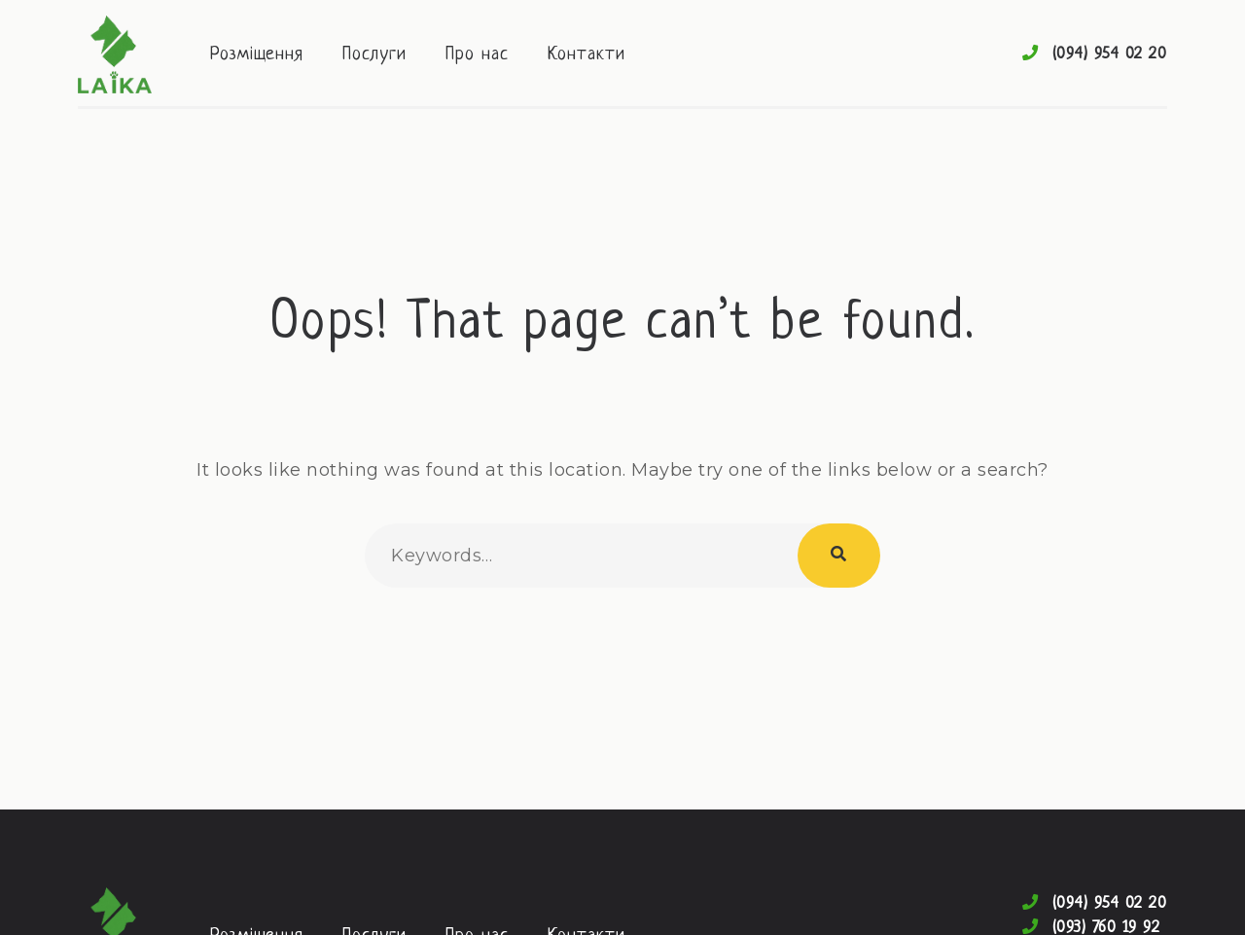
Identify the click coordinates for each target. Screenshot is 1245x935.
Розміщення (256, 55)
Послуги (374, 55)
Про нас (477, 55)
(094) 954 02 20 (1110, 54)
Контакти (586, 55)
